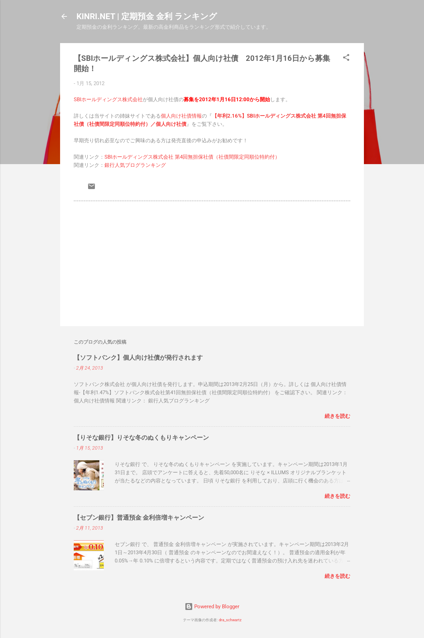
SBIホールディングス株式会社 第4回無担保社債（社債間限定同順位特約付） (192, 157)
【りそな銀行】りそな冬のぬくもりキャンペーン (141, 437)
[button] (346, 58)
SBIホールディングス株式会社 (108, 99)
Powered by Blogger (212, 606)
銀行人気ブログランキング (135, 165)
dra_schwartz (230, 620)
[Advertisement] (212, 262)
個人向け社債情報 (181, 116)
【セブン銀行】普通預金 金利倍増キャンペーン (139, 517)
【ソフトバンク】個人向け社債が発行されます (138, 357)
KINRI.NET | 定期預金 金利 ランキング (146, 16)
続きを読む (337, 416)
